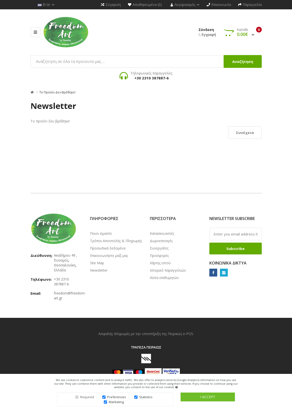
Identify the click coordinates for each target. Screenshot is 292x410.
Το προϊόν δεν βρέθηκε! (57, 92)
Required (87, 398)
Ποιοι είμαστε (101, 233)
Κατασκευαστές (162, 233)
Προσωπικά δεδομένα (107, 248)
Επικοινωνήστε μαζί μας (109, 255)
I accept (207, 398)
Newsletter (99, 270)
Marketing (116, 403)
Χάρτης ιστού (160, 263)
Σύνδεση (206, 29)
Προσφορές (159, 255)
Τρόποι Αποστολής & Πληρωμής (116, 240)
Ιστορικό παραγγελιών (168, 270)
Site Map (97, 263)
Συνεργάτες (159, 248)
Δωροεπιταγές (161, 240)
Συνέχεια (245, 132)
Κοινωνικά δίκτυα (227, 263)
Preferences (116, 398)
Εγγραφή (208, 34)
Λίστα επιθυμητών (164, 277)
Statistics (146, 398)
